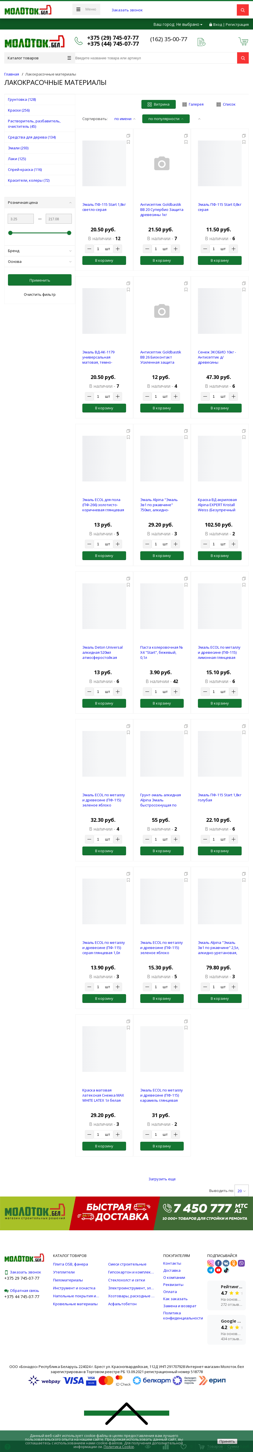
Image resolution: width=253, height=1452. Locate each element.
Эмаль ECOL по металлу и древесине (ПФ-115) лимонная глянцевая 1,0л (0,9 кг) (219, 655)
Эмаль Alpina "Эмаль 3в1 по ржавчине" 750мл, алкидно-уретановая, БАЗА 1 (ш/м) (161, 510)
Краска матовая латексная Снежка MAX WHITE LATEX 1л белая (103, 1095)
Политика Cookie (119, 1446)
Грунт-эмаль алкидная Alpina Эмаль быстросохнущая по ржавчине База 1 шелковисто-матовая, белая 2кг (160, 807)
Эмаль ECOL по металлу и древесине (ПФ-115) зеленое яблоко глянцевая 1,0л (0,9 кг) (161, 950)
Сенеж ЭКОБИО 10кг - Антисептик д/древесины (217, 357)
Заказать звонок (127, 9)
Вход (217, 24)
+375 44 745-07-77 (21, 1296)
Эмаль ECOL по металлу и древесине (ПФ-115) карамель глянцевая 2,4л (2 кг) (161, 1098)
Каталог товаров (39, 57)
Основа (40, 261)
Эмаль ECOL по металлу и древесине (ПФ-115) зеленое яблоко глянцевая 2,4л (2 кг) (103, 802)
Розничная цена (40, 202)
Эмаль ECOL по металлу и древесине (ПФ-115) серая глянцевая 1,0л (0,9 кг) (103, 950)
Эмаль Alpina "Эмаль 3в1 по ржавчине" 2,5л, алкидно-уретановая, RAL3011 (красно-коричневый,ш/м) (218, 952)
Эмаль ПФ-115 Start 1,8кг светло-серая (104, 207)
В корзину (104, 260)
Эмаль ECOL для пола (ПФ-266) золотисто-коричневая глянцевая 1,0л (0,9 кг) (103, 507)
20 (242, 1190)
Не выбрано (189, 24)
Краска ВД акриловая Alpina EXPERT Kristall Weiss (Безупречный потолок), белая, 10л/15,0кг (217, 510)
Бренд (40, 250)
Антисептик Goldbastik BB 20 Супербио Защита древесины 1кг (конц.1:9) (161, 212)
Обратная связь (21, 1290)
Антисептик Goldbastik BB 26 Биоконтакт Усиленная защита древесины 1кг (160, 359)
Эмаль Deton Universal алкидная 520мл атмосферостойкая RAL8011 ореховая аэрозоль (102, 657)
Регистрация (237, 24)
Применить (40, 280)
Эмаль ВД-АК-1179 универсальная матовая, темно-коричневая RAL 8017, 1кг (101, 362)
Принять (227, 1441)
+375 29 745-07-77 (21, 1278)
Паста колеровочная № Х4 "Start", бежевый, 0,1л (161, 652)
